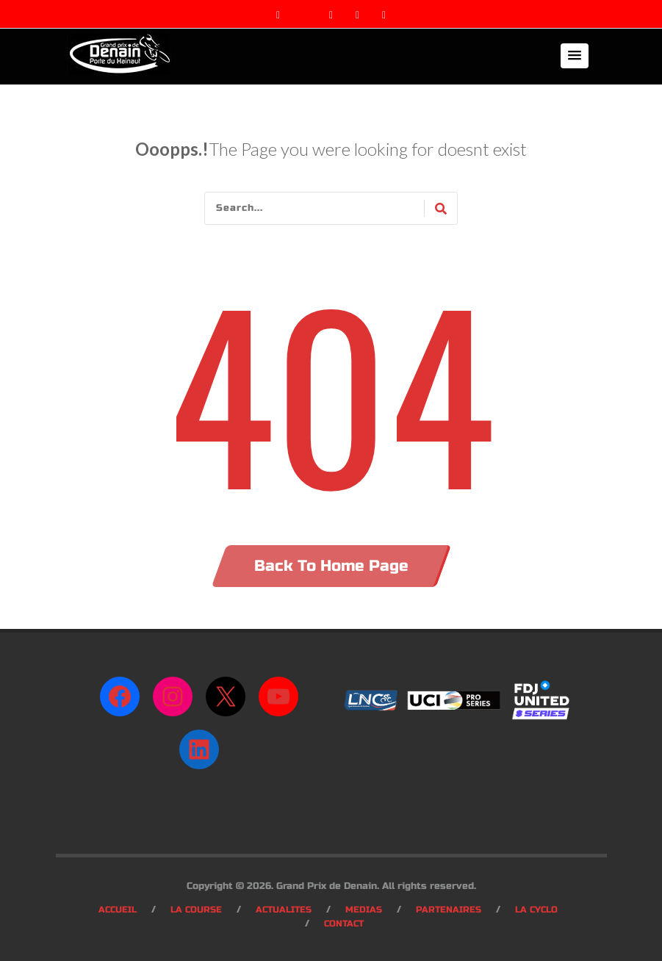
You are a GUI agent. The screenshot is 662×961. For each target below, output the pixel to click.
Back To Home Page (331, 566)
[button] (575, 55)
